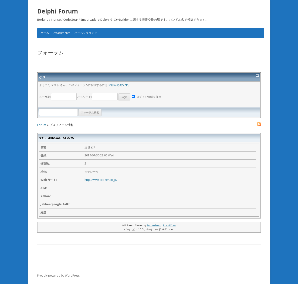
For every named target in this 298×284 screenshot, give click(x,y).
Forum (41, 125)
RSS (259, 124)
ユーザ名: (58, 97)
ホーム (45, 33)
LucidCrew (169, 225)
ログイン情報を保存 (146, 97)
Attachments (62, 33)
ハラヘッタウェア (85, 33)
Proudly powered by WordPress (58, 275)
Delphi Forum (57, 11)
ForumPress (154, 225)
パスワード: (103, 97)
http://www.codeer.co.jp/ (101, 180)
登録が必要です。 (119, 85)
